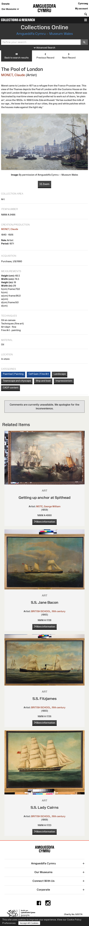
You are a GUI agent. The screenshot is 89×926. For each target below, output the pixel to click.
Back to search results (16, 56)
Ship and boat (43, 380)
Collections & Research (18, 20)
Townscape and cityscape (17, 380)
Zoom (44, 184)
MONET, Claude (13, 75)
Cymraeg (83, 3)
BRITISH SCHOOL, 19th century (48, 611)
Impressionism (64, 380)
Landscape (60, 373)
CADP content (10, 387)
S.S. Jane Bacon (44, 602)
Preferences (9, 923)
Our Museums (10, 9)
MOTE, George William (48, 506)
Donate (6, 3)
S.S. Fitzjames (44, 698)
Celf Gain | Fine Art (39, 373)
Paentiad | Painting (13, 373)
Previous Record (45, 56)
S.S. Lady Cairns (45, 807)
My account (81, 8)
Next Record (69, 56)
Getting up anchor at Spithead (44, 497)
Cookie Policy (74, 919)
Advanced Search (44, 47)
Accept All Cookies (29, 923)
